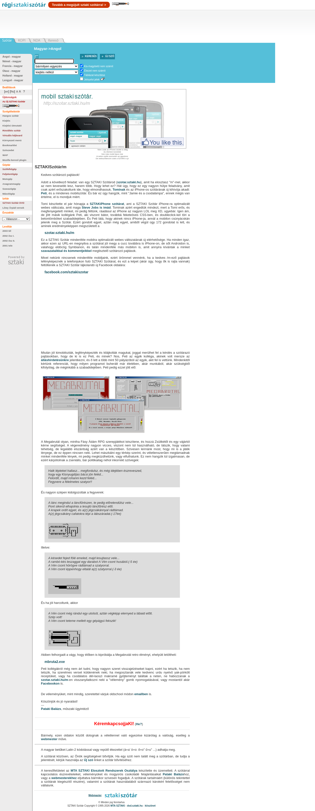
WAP (5, 155)
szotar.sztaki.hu (129, 182)
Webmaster (95, 795)
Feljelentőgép (10, 174)
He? (139, 724)
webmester (49, 739)
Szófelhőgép (9, 169)
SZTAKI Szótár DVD (13, 202)
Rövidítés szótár (11, 130)
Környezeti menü (11, 140)
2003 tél (6, 231)
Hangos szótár (10, 115)
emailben (141, 694)
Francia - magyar (12, 66)
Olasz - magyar (11, 71)
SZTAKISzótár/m (50, 167)
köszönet (150, 805)
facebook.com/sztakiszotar (66, 272)
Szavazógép (9, 188)
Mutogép (7, 179)
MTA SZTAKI (80, 770)
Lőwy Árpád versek (13, 207)
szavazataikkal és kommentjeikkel (66, 251)
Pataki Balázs (51, 709)
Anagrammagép (11, 184)
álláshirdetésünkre (55, 360)
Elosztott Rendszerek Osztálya (114, 770)
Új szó (109, 56)
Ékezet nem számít (95, 70)
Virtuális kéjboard (12, 135)
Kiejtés (6, 120)
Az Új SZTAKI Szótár (13, 101)
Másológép (8, 193)
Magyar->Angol (47, 48)
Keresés (91, 56)
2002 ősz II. (8, 240)
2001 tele (7, 245)
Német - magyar (11, 61)
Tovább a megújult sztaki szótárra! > (79, 5)
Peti (44, 193)
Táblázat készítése (94, 75)
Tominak (118, 189)
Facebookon (50, 683)
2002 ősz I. (8, 235)
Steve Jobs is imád (96, 207)
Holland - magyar (12, 75)
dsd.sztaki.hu (135, 805)
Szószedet (8, 150)
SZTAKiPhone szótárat (107, 204)
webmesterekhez (64, 778)
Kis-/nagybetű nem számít (98, 66)
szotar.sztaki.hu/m (59, 233)
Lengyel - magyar (12, 80)
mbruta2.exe (55, 662)
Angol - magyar (11, 56)
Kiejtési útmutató (12, 125)
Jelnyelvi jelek (92, 79)
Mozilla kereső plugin (14, 160)
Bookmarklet (9, 145)
